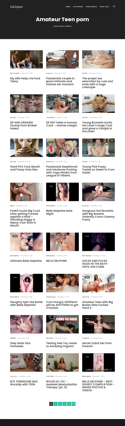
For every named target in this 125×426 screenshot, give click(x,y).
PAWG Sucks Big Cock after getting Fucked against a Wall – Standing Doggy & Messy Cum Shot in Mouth (25, 218)
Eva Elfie (84, 73)
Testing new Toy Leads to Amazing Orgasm (61, 344)
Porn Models (91, 7)
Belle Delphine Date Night (59, 212)
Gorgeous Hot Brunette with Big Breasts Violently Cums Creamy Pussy (98, 215)
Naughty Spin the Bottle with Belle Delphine (26, 303)
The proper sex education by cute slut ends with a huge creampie (97, 83)
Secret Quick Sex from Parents (97, 344)
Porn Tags (104, 7)
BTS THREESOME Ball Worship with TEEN (23, 383)
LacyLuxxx (49, 73)
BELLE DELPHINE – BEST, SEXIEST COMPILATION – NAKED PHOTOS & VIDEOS (98, 386)
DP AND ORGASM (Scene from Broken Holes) (23, 125)
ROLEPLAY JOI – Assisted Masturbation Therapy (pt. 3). (61, 384)
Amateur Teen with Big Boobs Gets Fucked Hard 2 (97, 305)
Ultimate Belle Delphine (26, 261)
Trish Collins (50, 376)
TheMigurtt (85, 338)
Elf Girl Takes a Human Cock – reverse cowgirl (61, 124)
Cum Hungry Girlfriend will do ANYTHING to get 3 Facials (62, 305)
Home (68, 7)
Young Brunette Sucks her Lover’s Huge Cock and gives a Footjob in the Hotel (97, 127)
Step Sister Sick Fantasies (20, 344)
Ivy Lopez (13, 117)
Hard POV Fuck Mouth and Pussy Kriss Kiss (25, 168)
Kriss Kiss (85, 117)
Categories (78, 7)
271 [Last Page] (73, 404)
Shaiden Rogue (51, 297)
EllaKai (12, 206)
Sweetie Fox (50, 162)
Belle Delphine (50, 206)
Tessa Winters (50, 117)
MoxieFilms (49, 338)
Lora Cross (13, 376)
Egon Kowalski (14, 73)
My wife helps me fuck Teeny (25, 80)
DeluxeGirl (85, 206)
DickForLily (85, 297)
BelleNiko (13, 338)
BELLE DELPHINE (56, 261)
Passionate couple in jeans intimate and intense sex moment (60, 81)
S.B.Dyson (16, 7)
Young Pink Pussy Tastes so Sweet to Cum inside (98, 169)
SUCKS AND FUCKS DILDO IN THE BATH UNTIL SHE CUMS (94, 264)
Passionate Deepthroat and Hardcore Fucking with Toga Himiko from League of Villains (62, 171)
